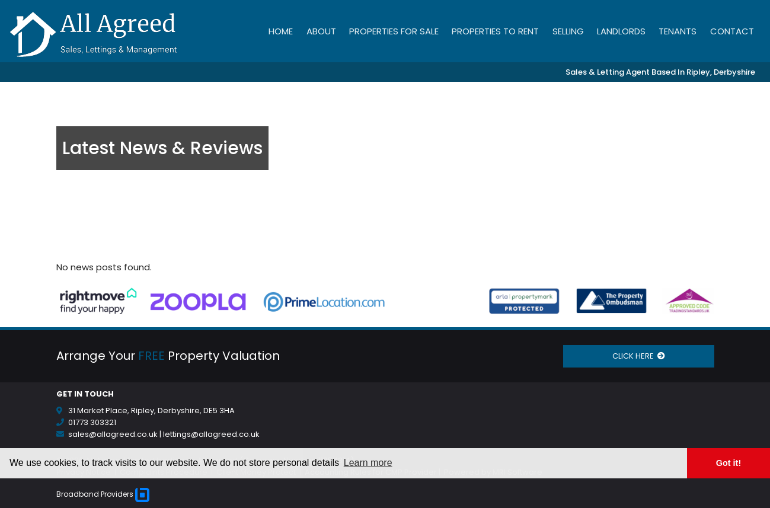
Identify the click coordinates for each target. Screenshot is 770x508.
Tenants (677, 31)
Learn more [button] (368, 463)
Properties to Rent (495, 31)
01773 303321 (92, 422)
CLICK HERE (638, 356)
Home (281, 31)
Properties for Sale (394, 31)
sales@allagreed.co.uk (113, 434)
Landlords (621, 31)
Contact (732, 31)
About (321, 31)
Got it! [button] (728, 463)
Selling (568, 31)
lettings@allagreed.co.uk (211, 434)
